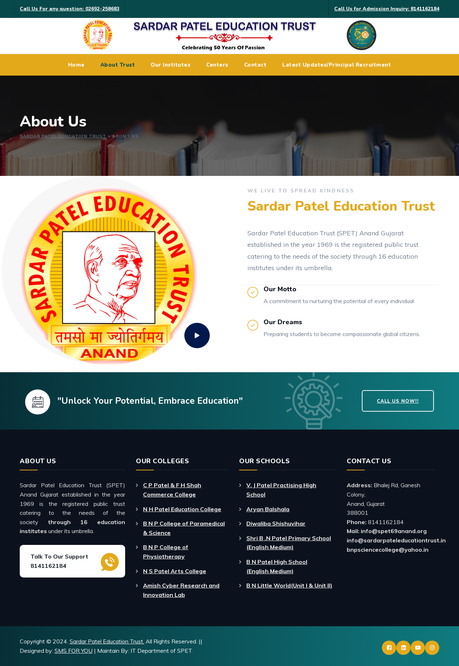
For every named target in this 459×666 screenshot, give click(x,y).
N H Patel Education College (182, 509)
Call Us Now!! (398, 401)
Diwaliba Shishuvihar (276, 523)
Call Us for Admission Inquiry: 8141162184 (386, 8)
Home (76, 64)
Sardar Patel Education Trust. (107, 641)
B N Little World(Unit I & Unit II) (289, 585)
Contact (255, 64)
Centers (217, 64)
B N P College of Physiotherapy (165, 551)
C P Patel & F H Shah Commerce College (172, 489)
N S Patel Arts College (174, 571)
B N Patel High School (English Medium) (276, 566)
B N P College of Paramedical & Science (184, 528)
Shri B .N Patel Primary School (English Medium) (288, 543)
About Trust (117, 64)
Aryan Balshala (267, 509)
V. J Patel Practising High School (281, 489)
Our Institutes (170, 64)
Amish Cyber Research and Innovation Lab (181, 590)
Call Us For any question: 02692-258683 (69, 8)
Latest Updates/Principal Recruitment (336, 64)
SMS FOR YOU (74, 650)
